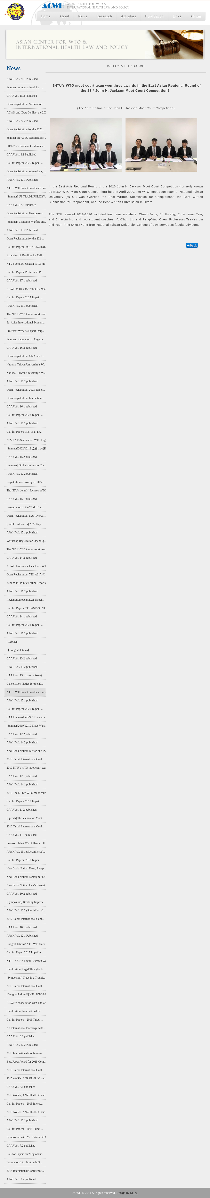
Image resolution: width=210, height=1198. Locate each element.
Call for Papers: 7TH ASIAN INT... (26, 608)
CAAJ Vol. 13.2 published (22, 658)
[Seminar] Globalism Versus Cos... (26, 465)
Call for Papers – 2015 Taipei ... (25, 1128)
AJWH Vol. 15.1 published (22, 700)
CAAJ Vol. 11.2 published (22, 809)
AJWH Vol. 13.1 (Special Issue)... (26, 851)
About (64, 16)
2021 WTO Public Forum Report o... (26, 582)
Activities (128, 16)
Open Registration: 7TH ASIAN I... (26, 574)
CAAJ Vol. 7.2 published (21, 1145)
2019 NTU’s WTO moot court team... (26, 767)
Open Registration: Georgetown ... (26, 213)
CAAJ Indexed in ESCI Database (26, 717)
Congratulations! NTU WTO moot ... (26, 944)
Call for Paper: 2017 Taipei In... (25, 952)
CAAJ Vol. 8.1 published (21, 1086)
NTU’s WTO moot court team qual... (26, 188)
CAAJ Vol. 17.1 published (22, 280)
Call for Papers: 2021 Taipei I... (25, 624)
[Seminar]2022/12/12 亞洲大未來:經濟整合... (26, 448)
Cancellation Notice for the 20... (25, 683)
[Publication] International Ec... (25, 1011)
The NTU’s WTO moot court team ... (26, 314)
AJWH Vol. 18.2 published (22, 381)
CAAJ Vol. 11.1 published (22, 834)
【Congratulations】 (19, 650)
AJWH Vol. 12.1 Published (22, 935)
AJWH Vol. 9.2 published (21, 1179)
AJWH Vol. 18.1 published (22, 423)
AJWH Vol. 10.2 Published (22, 1044)
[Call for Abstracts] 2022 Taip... (25, 524)
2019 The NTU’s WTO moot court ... (26, 792)
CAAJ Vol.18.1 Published (21, 154)
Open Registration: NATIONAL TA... (26, 515)
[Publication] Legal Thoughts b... (26, 969)
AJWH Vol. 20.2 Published (22, 121)
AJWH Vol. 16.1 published (22, 633)
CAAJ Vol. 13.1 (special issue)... (25, 675)
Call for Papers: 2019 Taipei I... (25, 801)
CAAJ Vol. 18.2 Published (22, 95)
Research (104, 16)
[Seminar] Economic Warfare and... (26, 221)
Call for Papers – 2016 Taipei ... (25, 1019)
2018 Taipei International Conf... (25, 826)
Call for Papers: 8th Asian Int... (24, 431)
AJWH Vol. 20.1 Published (22, 179)
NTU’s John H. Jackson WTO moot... (26, 263)
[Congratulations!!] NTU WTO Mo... (26, 994)
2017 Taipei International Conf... (25, 918)
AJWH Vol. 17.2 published (22, 473)
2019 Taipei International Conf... (25, 759)
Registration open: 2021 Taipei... (25, 599)
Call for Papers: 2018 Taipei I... (25, 860)
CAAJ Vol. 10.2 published (22, 893)
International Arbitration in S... (24, 1162)
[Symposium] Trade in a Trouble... (26, 977)
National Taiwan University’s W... (26, 364)
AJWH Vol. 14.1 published (22, 784)
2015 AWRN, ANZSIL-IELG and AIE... (26, 1078)
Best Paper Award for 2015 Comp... (26, 1061)
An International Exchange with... (26, 1028)
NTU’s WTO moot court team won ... (26, 692)
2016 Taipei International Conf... (25, 986)
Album (195, 16)
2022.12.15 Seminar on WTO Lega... (26, 440)
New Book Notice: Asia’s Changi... (26, 885)
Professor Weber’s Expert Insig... (26, 330)
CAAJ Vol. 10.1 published (22, 927)
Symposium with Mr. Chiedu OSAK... (26, 1137)
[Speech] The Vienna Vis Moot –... (26, 818)
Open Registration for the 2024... (26, 238)
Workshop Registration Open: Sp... (26, 540)
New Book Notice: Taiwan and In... (26, 750)
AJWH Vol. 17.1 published (22, 532)
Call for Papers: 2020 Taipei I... (25, 708)
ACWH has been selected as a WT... (26, 566)
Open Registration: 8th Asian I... (25, 356)
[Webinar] (12, 641)
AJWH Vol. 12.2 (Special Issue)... (26, 910)
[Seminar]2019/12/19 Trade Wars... (26, 725)
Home (45, 16)
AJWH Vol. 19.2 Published (22, 230)
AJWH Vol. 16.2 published (22, 591)
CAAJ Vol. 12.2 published (22, 734)
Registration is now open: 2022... (26, 482)
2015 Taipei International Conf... (25, 1070)
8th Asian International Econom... (26, 322)
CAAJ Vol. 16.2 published (22, 347)
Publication (154, 16)
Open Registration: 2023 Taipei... (26, 389)
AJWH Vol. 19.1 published (22, 305)
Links (177, 16)
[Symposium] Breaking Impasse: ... (26, 902)
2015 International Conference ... (26, 1053)
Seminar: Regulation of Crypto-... (26, 339)
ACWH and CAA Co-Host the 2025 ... (26, 112)
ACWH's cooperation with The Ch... (26, 1002)
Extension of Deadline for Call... (25, 255)
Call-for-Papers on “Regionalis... (25, 1154)
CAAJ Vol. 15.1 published (22, 498)
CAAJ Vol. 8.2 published (21, 1036)
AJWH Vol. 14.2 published (22, 742)
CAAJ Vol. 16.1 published (22, 406)
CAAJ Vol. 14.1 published (22, 616)
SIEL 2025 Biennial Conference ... (26, 146)
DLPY (134, 1193)
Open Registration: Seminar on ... (26, 104)
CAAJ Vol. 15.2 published (22, 456)
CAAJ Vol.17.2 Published (21, 204)
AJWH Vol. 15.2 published (22, 666)
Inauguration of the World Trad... (26, 507)
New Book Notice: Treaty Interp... (26, 868)
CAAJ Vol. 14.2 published (22, 557)
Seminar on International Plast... (25, 87)
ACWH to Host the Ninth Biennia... (26, 288)
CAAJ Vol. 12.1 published (22, 776)
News (82, 16)
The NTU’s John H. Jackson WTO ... (26, 490)
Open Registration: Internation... (25, 398)
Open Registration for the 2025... (26, 129)
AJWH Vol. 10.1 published (22, 1120)
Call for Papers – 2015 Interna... (25, 1103)
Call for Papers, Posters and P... (24, 272)
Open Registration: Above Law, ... (26, 171)
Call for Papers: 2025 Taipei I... (25, 162)
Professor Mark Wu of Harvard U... (26, 843)
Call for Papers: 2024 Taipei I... (25, 297)
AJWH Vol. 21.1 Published (22, 79)
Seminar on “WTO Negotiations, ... (26, 137)
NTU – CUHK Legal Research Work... (26, 960)
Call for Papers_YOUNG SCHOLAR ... (26, 246)
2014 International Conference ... (26, 1170)
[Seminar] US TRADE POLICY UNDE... (26, 196)
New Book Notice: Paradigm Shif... (26, 876)
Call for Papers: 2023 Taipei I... (25, 414)
